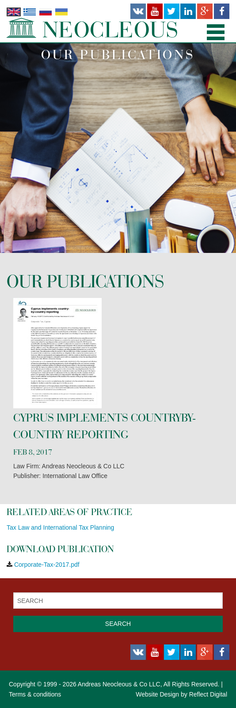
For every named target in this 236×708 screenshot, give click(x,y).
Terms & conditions (35, 694)
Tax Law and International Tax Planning (60, 527)
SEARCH (118, 623)
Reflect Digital (208, 694)
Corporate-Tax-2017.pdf (47, 564)
